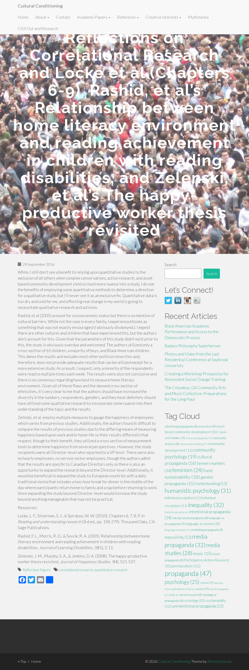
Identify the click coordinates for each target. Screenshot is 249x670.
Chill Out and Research (38, 28)
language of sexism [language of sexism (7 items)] (177, 530)
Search (170, 264)
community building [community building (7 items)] (193, 444)
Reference (128, 17)
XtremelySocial (219, 661)
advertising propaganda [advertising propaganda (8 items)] (181, 426)
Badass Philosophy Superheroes (193, 345)
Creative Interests (163, 17)
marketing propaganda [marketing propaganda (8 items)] (207, 530)
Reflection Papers (37, 570)
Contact (63, 17)
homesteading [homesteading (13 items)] (211, 483)
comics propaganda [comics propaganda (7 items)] (199, 438)
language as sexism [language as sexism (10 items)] (203, 524)
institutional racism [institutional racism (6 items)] (176, 512)
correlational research (76, 570)
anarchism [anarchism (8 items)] (207, 426)
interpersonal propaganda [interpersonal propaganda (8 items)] (190, 518)
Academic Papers (93, 17)
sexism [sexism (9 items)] (202, 589)
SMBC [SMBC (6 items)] (174, 594)
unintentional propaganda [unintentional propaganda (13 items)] (198, 606)
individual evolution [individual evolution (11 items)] (183, 497)
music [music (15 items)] (202, 553)
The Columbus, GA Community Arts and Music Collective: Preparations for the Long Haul (195, 393)
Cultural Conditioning (40, 5)
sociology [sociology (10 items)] (194, 600)
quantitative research (110, 570)
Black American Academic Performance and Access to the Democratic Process (192, 331)
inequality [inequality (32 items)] (206, 504)
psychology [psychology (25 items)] (182, 582)
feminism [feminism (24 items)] (187, 470)
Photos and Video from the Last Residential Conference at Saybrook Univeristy (196, 359)
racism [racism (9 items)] (206, 583)
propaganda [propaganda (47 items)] (188, 573)
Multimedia (198, 17)
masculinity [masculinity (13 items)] (178, 537)
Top (22, 661)
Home (23, 17)
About (42, 17)
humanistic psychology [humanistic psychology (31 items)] (198, 490)
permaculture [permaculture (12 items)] (185, 566)
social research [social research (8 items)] (190, 595)
